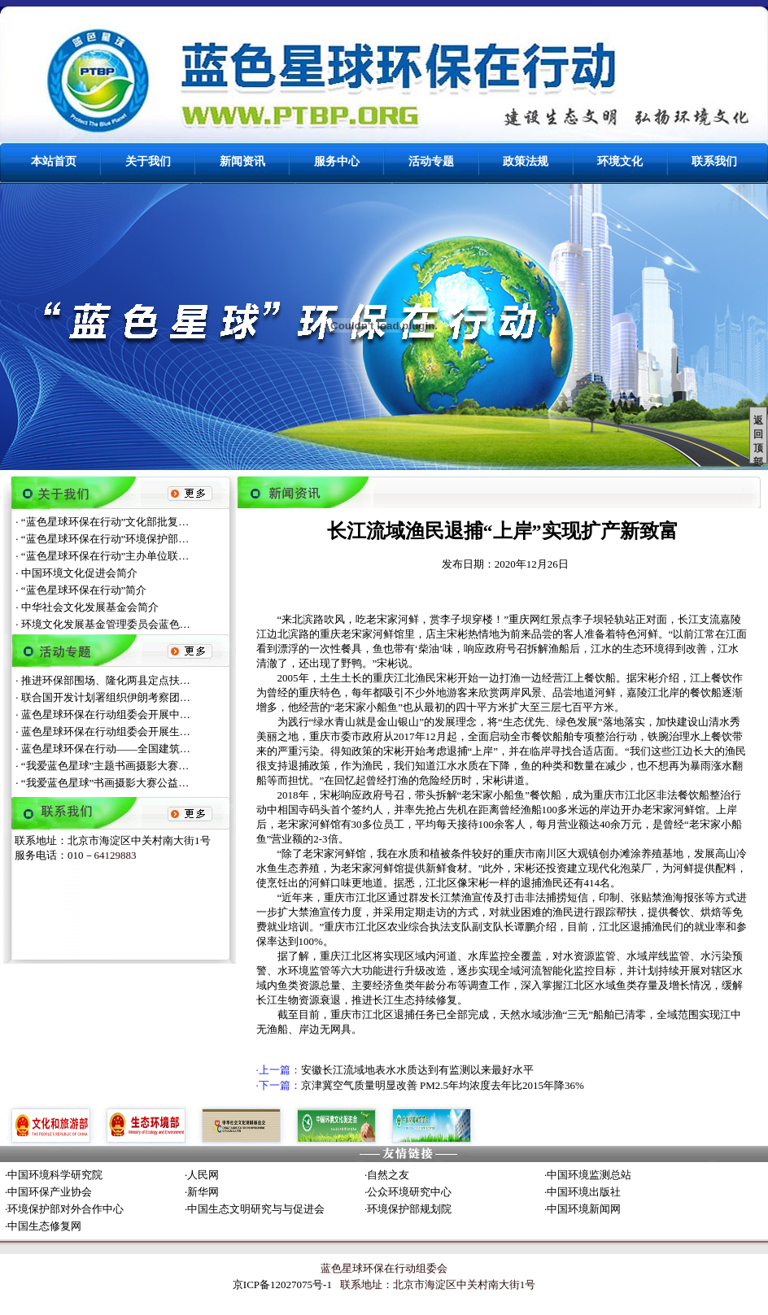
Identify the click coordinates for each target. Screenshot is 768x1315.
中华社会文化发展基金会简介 (90, 607)
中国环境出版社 (584, 1192)
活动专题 (431, 161)
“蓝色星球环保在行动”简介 (84, 590)
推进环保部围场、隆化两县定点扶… (105, 680)
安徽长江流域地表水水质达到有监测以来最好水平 (417, 1070)
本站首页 (53, 161)
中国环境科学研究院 (55, 1175)
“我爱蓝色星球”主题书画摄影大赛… (105, 766)
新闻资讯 (242, 161)
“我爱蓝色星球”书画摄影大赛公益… (105, 783)
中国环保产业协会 (49, 1192)
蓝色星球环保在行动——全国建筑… (105, 748)
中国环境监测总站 (589, 1175)
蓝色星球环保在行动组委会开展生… (105, 731)
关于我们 (148, 161)
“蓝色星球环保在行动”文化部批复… (105, 522)
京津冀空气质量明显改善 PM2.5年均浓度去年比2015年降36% (442, 1085)
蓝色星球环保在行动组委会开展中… (105, 714)
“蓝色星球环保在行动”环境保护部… (105, 539)
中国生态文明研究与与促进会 (256, 1209)
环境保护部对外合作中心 (65, 1209)
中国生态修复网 (44, 1226)
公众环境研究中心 (409, 1192)
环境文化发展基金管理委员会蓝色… (105, 624)
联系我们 (714, 161)
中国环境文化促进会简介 (79, 573)
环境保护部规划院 (409, 1209)
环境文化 (620, 161)
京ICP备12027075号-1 (282, 1284)
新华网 (203, 1192)
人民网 (203, 1175)
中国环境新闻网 (584, 1209)
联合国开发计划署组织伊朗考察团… (105, 697)
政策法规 (525, 161)
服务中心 (337, 161)
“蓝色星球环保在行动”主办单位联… (105, 556)
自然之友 (388, 1175)
